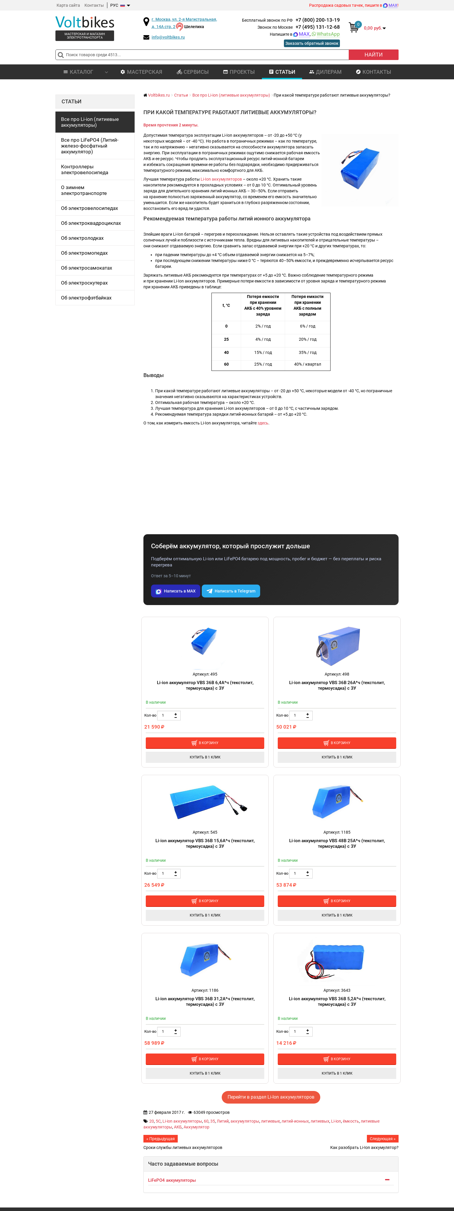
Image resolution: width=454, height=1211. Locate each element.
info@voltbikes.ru (168, 37)
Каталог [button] (85, 72)
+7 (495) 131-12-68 (318, 27)
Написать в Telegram (230, 591)
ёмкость (351, 1121)
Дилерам (325, 72)
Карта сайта (68, 5)
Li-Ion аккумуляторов (221, 179)
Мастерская (141, 72)
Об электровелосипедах (89, 208)
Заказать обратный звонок (311, 43)
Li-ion (336, 1121)
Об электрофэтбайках (86, 298)
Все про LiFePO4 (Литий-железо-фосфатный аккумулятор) (89, 146)
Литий (223, 1121)
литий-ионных (295, 1121)
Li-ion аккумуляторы (182, 1121)
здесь (263, 423)
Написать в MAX (176, 591)
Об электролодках (82, 238)
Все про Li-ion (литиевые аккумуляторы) (90, 122)
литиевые (270, 1121)
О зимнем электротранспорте (84, 190)
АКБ (178, 1127)
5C (158, 1121)
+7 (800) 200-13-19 (318, 20)
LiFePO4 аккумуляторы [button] (172, 1180)
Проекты (239, 72)
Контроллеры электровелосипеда (84, 169)
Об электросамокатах (86, 268)
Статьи (282, 72)
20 (151, 1121)
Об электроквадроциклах (91, 223)
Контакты (94, 5)
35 (212, 1121)
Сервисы (193, 72)
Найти (374, 55)
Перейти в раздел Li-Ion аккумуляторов (271, 1097)
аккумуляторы (245, 1121)
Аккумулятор (196, 1127)
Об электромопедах (84, 253)
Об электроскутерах (84, 283)
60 (206, 1121)
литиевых (320, 1121)
